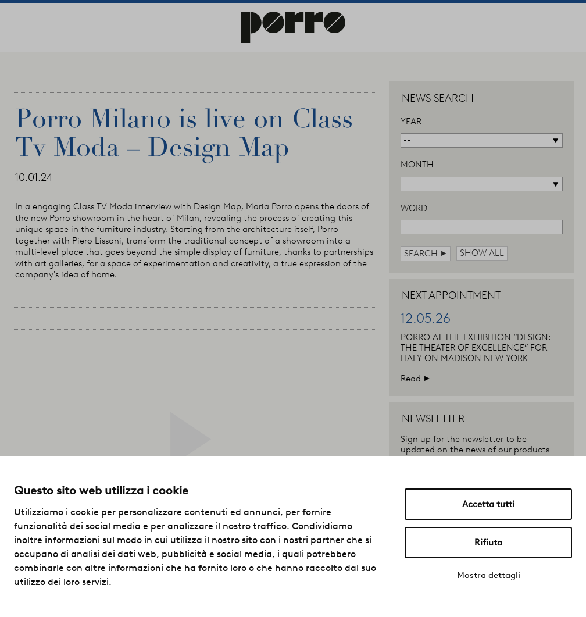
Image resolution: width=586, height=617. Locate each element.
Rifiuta (488, 542)
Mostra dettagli (488, 575)
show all (482, 253)
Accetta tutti (488, 504)
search (425, 253)
